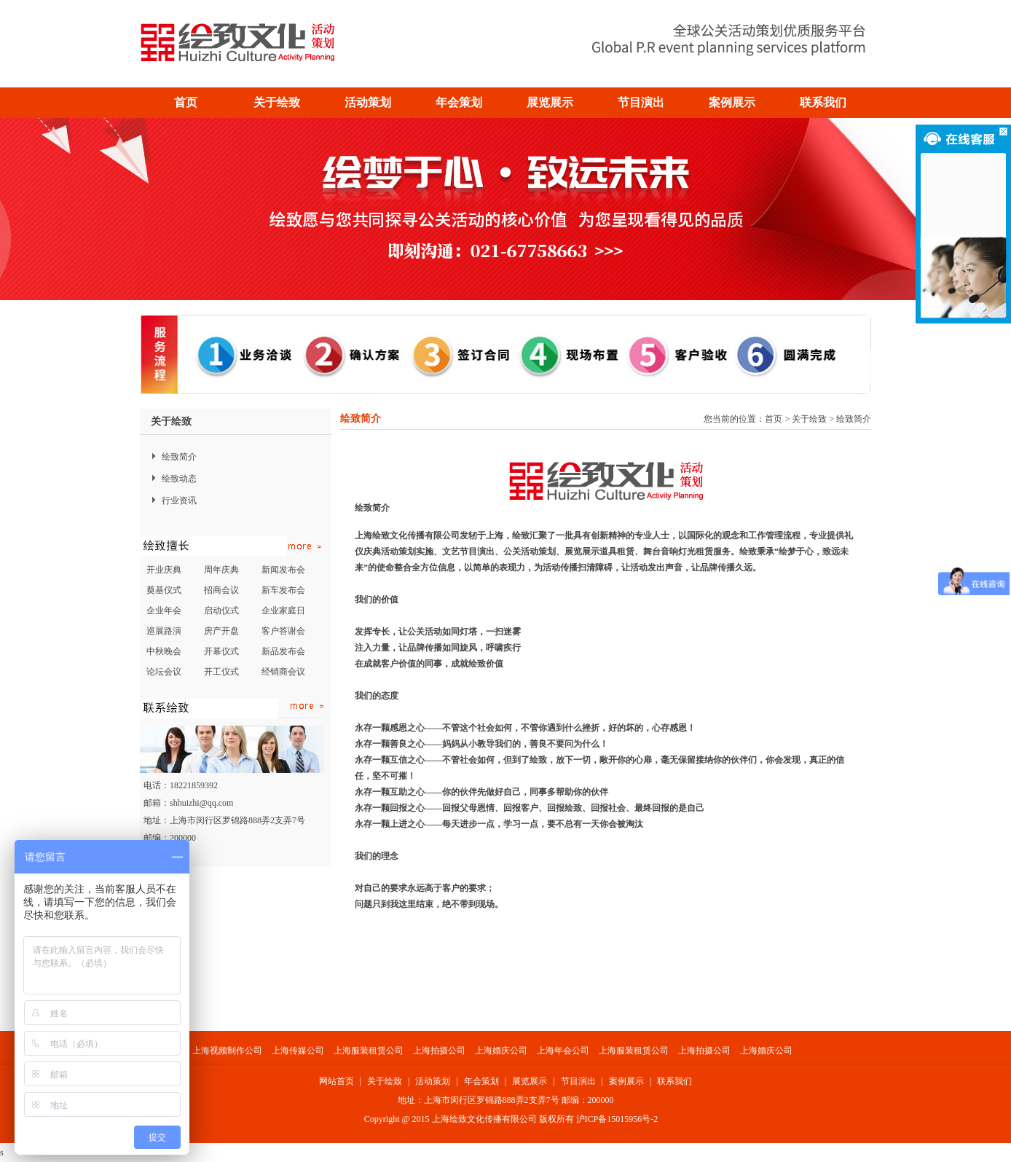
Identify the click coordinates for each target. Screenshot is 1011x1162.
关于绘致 (809, 419)
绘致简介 (179, 457)
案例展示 (626, 1081)
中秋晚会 (163, 651)
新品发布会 (283, 651)
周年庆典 (221, 570)
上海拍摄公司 (439, 1050)
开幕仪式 (221, 651)
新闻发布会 (283, 570)
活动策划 (432, 1081)
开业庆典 (163, 570)
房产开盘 (221, 631)
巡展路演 (163, 631)
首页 (185, 102)
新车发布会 (283, 590)
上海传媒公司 (298, 1050)
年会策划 (481, 1081)
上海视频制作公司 (227, 1050)
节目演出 (578, 1081)
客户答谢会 (283, 631)
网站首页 (336, 1081)
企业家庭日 (283, 610)
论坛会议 (163, 672)
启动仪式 (221, 610)
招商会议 (221, 590)
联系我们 (674, 1081)
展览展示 (529, 1081)
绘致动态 (179, 479)
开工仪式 (221, 672)
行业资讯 (179, 500)
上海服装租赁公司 (369, 1050)
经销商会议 (283, 672)
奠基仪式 (163, 590)
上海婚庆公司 (501, 1050)
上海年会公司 (564, 1050)
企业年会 (163, 610)
